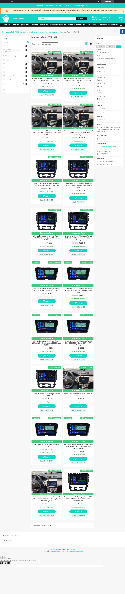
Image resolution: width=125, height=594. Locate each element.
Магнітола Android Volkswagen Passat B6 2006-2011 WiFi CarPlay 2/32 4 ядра (46, 79)
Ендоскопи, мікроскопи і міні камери (14, 85)
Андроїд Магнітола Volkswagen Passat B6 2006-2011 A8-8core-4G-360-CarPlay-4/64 (78, 80)
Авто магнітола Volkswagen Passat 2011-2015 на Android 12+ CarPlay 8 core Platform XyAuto (78, 499)
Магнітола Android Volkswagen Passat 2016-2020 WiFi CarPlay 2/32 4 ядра (47, 289)
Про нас (16, 25)
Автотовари (8, 46)
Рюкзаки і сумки (9, 64)
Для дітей (7, 60)
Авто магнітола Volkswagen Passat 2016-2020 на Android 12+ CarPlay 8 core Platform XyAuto (78, 446)
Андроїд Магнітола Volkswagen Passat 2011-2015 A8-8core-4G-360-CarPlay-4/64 (78, 185)
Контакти (7, 540)
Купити (47, 91)
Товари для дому (10, 56)
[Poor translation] (7, 563)
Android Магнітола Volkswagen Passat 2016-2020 (47, 445)
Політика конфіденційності (74, 551)
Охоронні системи (10, 80)
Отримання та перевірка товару (53, 25)
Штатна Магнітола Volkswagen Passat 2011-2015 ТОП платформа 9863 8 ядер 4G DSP (47, 238)
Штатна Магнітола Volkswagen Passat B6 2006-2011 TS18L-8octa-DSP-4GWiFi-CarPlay (78, 133)
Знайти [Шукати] (81, 18)
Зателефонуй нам (80, 6)
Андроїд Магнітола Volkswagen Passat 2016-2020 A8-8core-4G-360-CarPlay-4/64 (78, 290)
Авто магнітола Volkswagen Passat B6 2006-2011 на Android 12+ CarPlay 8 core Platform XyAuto (46, 499)
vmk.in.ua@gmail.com (106, 149)
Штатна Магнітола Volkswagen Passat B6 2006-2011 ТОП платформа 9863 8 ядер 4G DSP (46, 133)
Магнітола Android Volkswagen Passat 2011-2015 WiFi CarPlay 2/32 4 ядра (47, 184)
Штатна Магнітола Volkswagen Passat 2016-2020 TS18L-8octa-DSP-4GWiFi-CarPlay (78, 343)
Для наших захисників (12, 72)
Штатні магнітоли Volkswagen (46, 32)
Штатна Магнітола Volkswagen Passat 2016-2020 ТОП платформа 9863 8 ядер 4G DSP (46, 343)
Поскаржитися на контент (57, 551)
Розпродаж (8, 90)
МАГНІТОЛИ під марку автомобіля (23, 32)
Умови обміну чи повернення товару (103, 25)
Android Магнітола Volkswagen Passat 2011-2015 (47, 395)
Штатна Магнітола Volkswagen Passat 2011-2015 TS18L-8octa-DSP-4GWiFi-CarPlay (78, 238)
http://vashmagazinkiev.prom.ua (109, 146)
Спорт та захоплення (11, 68)
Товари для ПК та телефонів (13, 76)
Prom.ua (73, 549)
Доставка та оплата (29, 25)
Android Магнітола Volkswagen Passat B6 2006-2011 (78, 395)
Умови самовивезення (77, 25)
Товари (7, 25)
